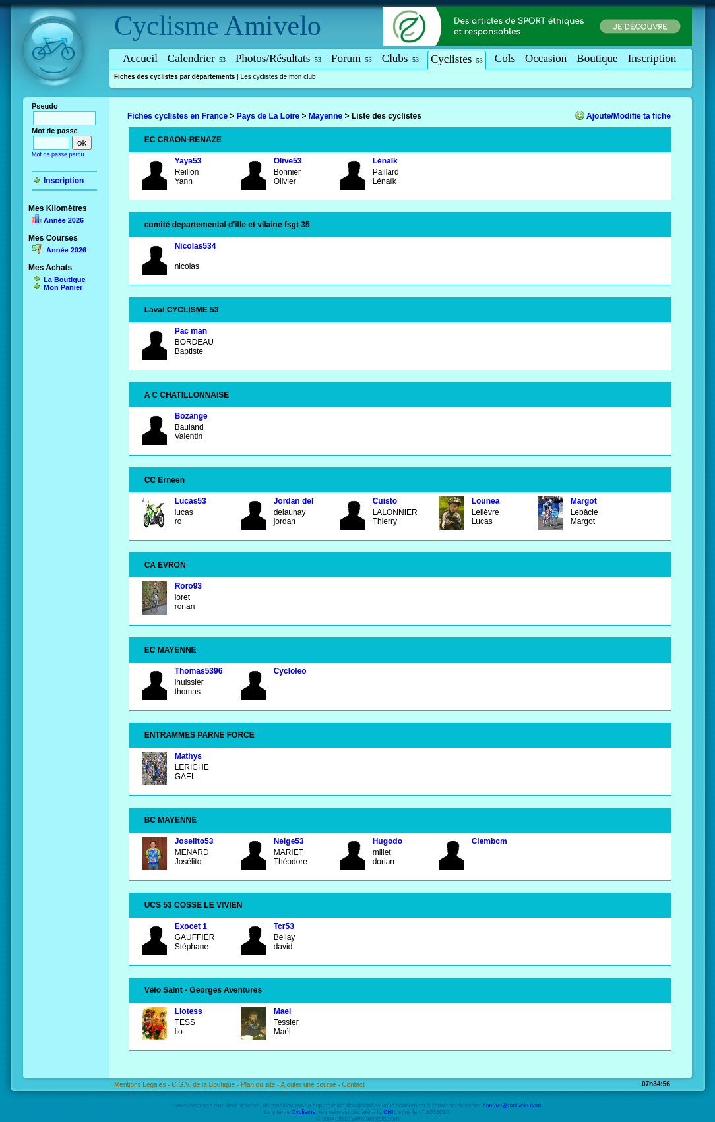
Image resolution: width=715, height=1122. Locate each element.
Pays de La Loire (268, 116)
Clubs (400, 58)
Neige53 (289, 841)
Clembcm (489, 841)
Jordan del (294, 501)
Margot (584, 501)
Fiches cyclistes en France (177, 116)
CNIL (389, 1112)
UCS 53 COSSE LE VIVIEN (193, 905)
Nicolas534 (195, 246)
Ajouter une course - (311, 1084)
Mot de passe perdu (58, 154)
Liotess (188, 1011)
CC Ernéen (164, 480)
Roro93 (188, 586)
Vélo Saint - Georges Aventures (203, 990)
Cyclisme (166, 26)
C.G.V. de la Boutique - (206, 1084)
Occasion (546, 58)
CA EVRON (165, 565)
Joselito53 (194, 841)
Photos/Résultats (278, 58)
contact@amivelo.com (512, 1105)
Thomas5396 (199, 671)
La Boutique (65, 279)
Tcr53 (284, 926)
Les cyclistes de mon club (278, 76)
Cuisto (385, 501)
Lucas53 (190, 501)
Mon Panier (63, 287)
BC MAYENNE (170, 820)
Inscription (652, 58)
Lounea (486, 501)
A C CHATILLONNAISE (187, 394)
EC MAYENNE (170, 650)
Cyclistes (457, 59)
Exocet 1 (191, 926)
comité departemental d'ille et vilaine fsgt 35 (227, 224)
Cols (505, 58)
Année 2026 (64, 220)
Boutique (596, 58)
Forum (351, 58)
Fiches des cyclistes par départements (174, 76)
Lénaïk (385, 160)
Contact (353, 1084)
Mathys (188, 756)
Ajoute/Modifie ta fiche (628, 116)
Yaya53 (188, 160)
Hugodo (387, 841)
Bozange (191, 416)
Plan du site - (261, 1084)
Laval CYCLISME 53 (181, 309)
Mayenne (325, 116)
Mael (283, 1011)
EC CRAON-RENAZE (183, 139)
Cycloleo (290, 671)
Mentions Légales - (142, 1084)
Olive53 (288, 160)
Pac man (191, 331)
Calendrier (197, 58)
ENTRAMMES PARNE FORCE (199, 735)
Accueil (140, 58)
